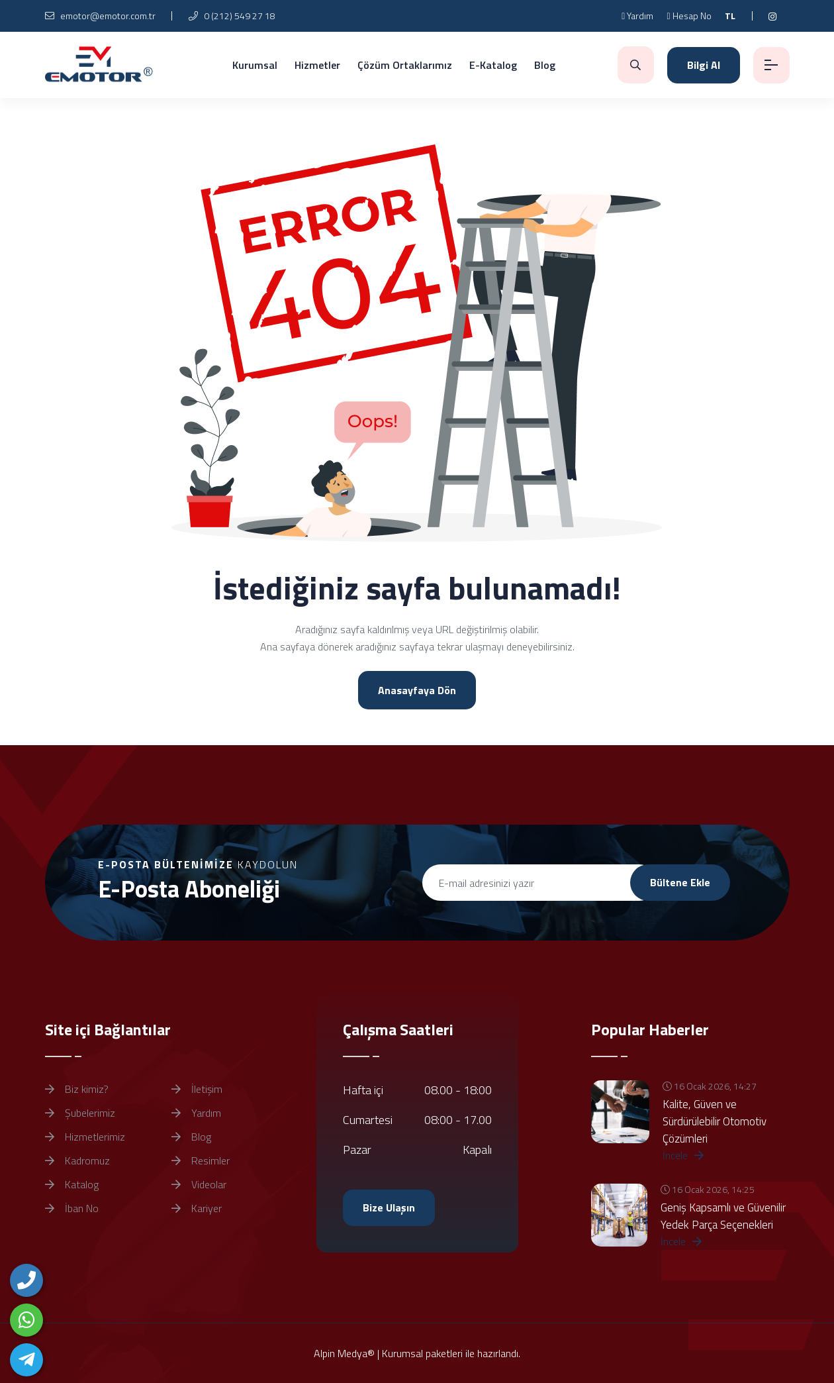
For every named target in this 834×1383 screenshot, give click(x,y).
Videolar (198, 1184)
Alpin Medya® (344, 1353)
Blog (544, 65)
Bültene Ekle (680, 882)
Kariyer (196, 1208)
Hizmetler (317, 65)
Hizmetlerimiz (85, 1137)
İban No (72, 1208)
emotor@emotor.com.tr (100, 16)
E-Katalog (493, 65)
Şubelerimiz (80, 1113)
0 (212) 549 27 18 (232, 16)
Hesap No (689, 16)
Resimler (200, 1160)
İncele (683, 1155)
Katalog (72, 1184)
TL (730, 16)
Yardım (637, 16)
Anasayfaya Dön (417, 690)
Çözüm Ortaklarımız (404, 65)
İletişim (196, 1089)
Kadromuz (77, 1160)
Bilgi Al (703, 65)
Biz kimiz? (77, 1089)
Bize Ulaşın (389, 1207)
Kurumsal (254, 65)
